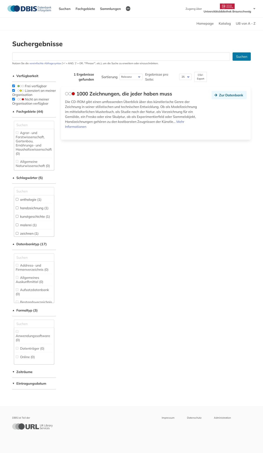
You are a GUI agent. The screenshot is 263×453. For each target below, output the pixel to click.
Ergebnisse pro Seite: (156, 76)
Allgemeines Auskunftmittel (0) (29, 279)
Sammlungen (110, 9)
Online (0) (25, 357)
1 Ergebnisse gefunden (84, 76)
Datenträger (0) (30, 348)
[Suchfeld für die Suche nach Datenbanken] (121, 56)
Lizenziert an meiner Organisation (34, 92)
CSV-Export (200, 76)
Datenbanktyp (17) (29, 244)
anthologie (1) (28, 199)
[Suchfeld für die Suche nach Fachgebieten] (34, 125)
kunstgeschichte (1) (33, 216)
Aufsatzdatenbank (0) (32, 292)
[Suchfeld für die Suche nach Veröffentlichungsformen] (34, 324)
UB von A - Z (246, 23)
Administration (222, 417)
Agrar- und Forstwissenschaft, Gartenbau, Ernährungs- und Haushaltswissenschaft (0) (34, 143)
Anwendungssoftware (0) (33, 336)
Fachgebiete (85, 9)
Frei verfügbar (29, 86)
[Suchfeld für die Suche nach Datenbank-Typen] (34, 257)
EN (128, 8)
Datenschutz (194, 417)
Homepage (205, 23)
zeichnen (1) (27, 233)
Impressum (168, 417)
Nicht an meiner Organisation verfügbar (30, 101)
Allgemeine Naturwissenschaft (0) (33, 163)
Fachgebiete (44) (27, 111)
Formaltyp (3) (25, 310)
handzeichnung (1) (32, 208)
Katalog (225, 23)
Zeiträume (22, 372)
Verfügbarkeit (25, 76)
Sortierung (109, 77)
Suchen (65, 9)
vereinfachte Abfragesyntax (45, 63)
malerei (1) (26, 225)
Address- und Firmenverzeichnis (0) (32, 267)
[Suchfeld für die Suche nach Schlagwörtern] (34, 191)
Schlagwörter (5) (27, 178)
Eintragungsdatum (29, 383)
